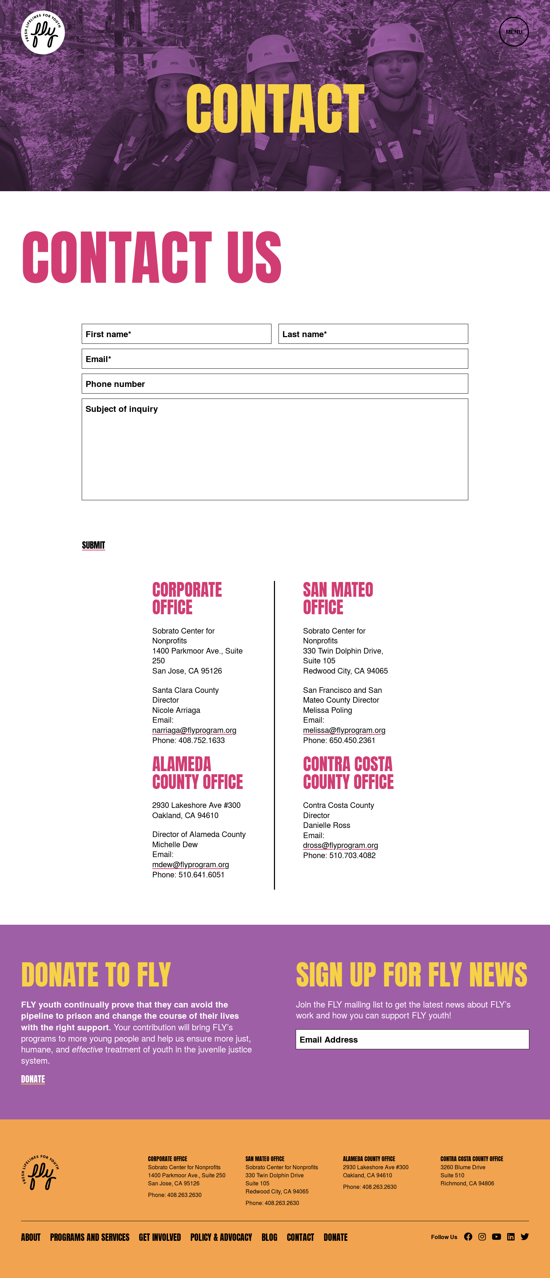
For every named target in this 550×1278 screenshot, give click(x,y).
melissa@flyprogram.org (344, 729)
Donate (33, 1079)
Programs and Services (89, 1237)
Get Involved (160, 1237)
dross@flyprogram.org (340, 844)
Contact (300, 1237)
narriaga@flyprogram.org (194, 729)
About (31, 1237)
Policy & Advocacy (221, 1237)
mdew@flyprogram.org (190, 864)
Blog (269, 1237)
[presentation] (135, 519)
